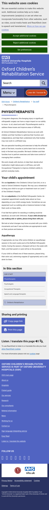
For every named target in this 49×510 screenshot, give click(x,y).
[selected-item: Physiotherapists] (24, 279)
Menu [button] (7, 93)
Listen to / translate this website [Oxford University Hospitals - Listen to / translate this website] (14, 441)
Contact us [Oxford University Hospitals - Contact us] (6, 426)
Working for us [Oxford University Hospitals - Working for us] (7, 421)
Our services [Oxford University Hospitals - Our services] (6, 395)
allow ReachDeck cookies (11, 349)
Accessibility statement (23, 481)
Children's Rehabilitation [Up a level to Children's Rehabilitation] (15, 302)
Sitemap (5, 486)
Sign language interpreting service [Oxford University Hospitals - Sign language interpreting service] (14, 431)
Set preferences (25, 50)
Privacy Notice (7, 481)
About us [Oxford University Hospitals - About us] (5, 380)
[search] (43, 83)
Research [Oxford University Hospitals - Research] (5, 401)
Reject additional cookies (24, 43)
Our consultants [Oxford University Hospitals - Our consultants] (7, 406)
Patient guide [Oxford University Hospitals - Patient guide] (6, 390)
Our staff (36, 102)
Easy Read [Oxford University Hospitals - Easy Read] (5, 436)
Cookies (37, 481)
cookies (32, 354)
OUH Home (6, 102)
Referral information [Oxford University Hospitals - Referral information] (9, 411)
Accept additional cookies (24, 36)
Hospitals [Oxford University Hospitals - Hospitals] (5, 385)
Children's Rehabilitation (21, 102)
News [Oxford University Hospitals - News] (4, 416)
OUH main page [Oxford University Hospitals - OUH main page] (7, 375)
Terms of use (15, 486)
